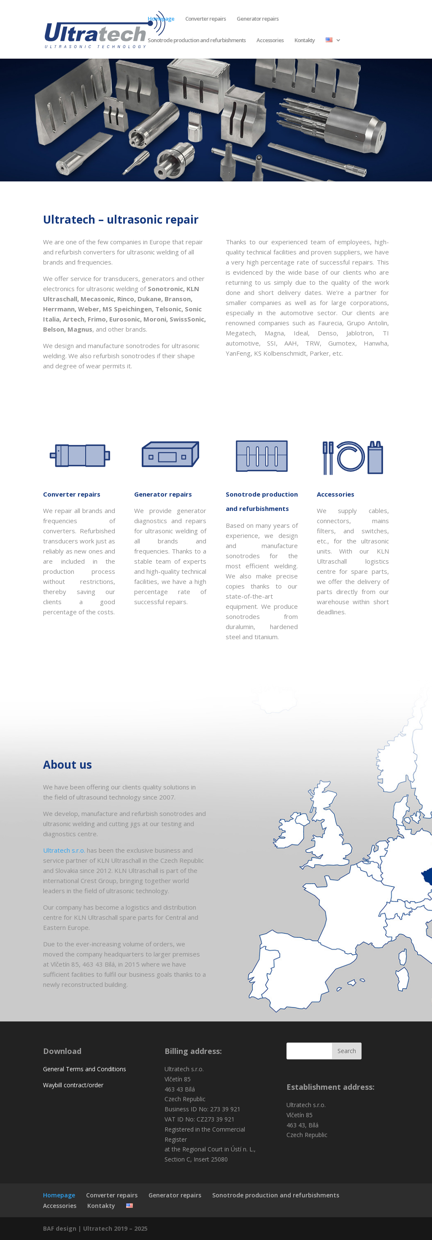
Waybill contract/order (73, 1085)
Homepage (161, 19)
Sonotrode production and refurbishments (197, 40)
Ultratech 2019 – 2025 (115, 1228)
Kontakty (304, 40)
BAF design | (63, 1228)
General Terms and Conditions (84, 1069)
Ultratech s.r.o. (64, 850)
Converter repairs (205, 19)
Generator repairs (257, 19)
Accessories (270, 40)
